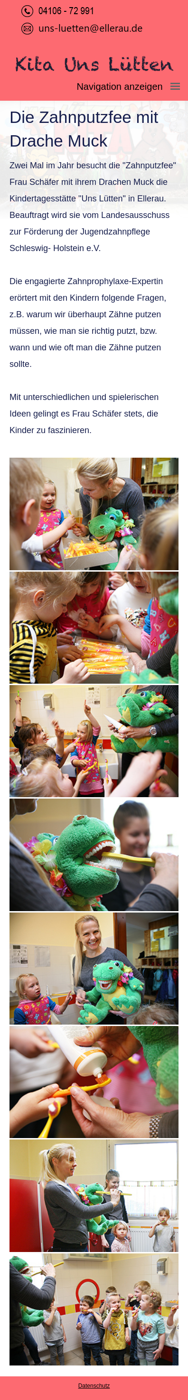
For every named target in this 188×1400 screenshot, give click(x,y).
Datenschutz (94, 1386)
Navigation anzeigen (132, 86)
